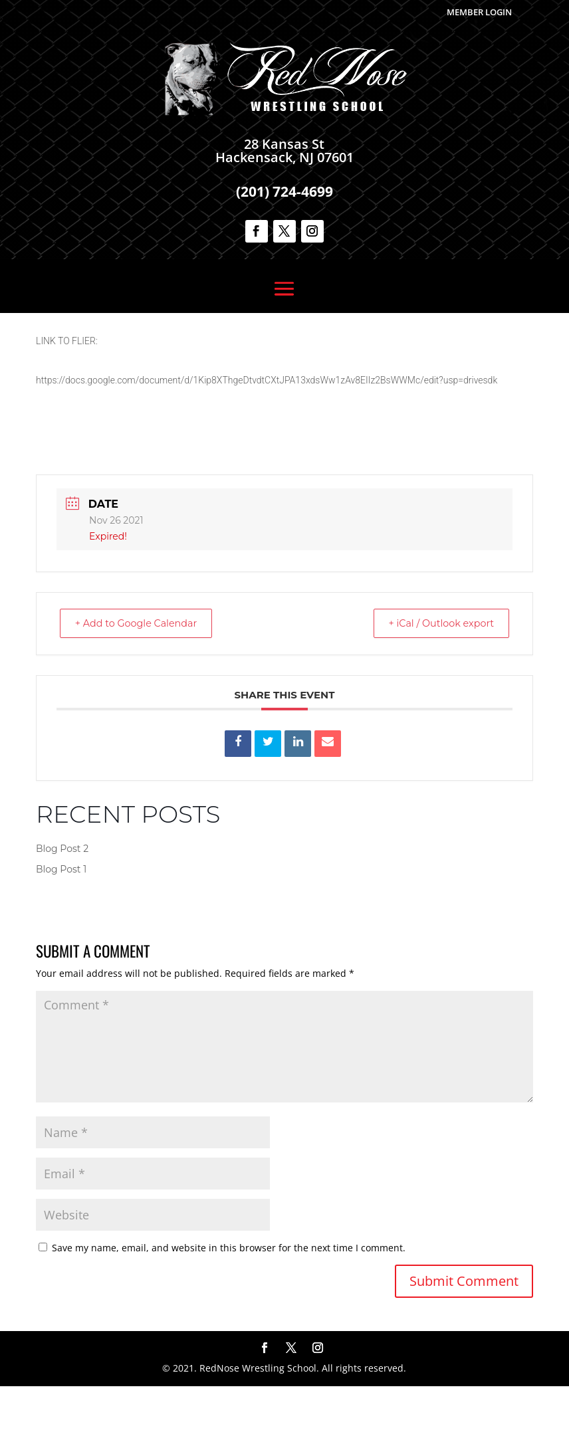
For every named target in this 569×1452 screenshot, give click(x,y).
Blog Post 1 (61, 935)
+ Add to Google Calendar (143, 688)
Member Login (479, 12)
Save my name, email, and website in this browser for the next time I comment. (228, 1313)
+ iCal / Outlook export (435, 688)
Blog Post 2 (62, 914)
